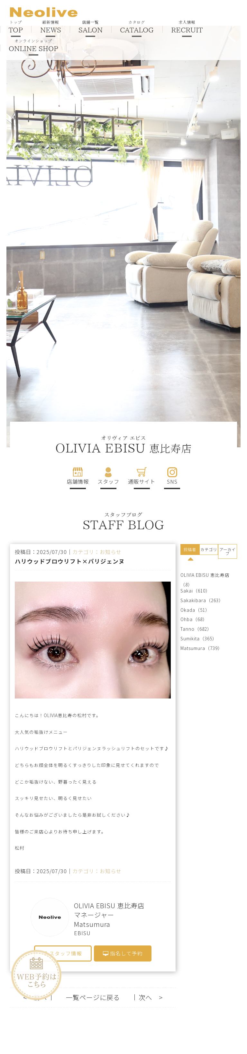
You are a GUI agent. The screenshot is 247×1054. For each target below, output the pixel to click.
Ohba (186, 619)
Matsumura (192, 648)
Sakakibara (193, 600)
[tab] (189, 550)
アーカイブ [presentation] (227, 551)
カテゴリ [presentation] (208, 549)
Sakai (186, 591)
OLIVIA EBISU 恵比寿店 (205, 575)
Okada (187, 610)
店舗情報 (78, 481)
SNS (172, 481)
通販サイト (141, 481)
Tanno (187, 629)
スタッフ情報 (63, 953)
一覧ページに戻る (93, 997)
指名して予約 (123, 953)
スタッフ (108, 481)
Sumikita (190, 639)
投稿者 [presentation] (190, 549)
